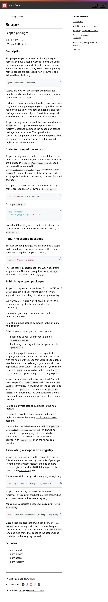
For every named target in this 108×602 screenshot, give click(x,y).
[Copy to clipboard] (60, 81)
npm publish (16, 553)
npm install (16, 550)
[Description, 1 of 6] (86, 21)
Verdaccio (24, 470)
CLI (7, 16)
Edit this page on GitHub (20, 578)
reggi (21, 590)
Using (13, 16)
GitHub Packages (42, 467)
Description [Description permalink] (15, 51)
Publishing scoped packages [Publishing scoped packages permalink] (27, 281)
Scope (20, 16)
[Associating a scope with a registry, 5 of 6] (86, 43)
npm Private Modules (45, 417)
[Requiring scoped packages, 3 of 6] (86, 30)
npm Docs (11, 5)
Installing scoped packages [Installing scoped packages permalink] (26, 149)
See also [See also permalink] (13, 543)
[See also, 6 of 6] (86, 49)
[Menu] (103, 5)
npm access (16, 557)
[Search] (95, 5)
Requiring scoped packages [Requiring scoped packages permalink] (26, 239)
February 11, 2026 (35, 590)
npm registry (17, 561)
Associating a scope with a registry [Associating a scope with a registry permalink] (31, 450)
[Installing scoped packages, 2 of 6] (86, 26)
